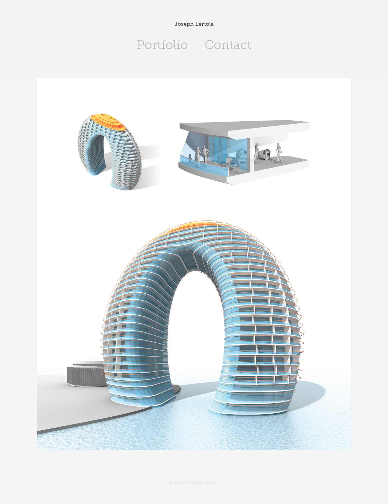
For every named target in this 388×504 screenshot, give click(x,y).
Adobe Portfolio (204, 483)
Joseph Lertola (194, 24)
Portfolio (162, 45)
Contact (228, 45)
